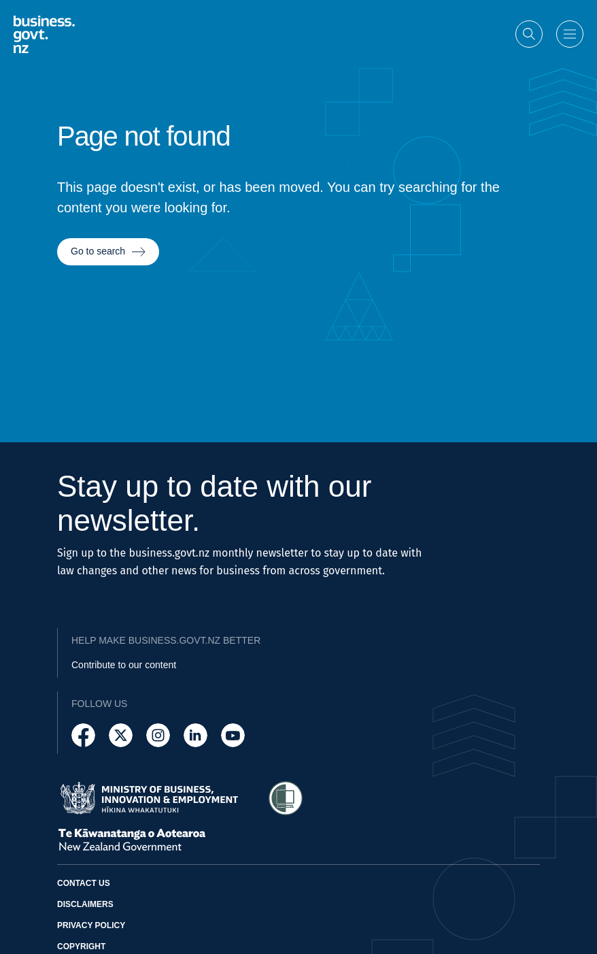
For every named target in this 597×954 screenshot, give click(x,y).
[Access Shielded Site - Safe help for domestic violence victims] (286, 798)
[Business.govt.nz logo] (44, 33)
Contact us (83, 883)
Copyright (81, 946)
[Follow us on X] (121, 735)
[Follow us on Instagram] (158, 735)
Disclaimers (85, 904)
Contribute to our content (123, 664)
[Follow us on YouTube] (233, 735)
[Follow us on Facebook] (83, 735)
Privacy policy (91, 925)
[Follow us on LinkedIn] (195, 735)
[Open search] (529, 33)
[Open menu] (569, 33)
